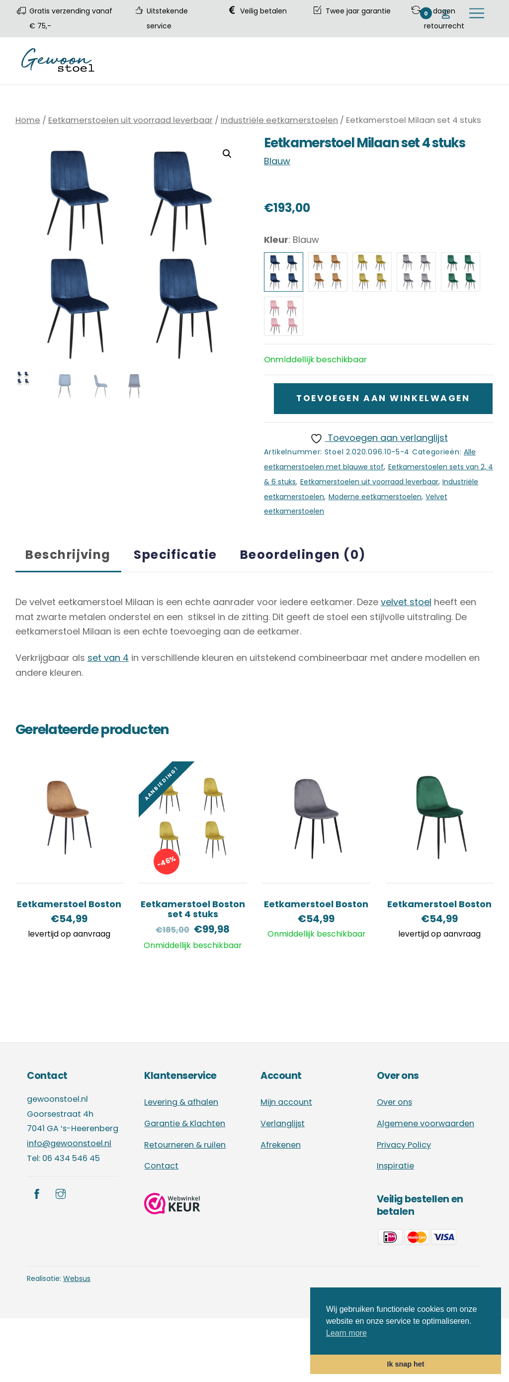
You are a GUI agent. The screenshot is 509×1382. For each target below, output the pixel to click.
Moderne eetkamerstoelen (375, 497)
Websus (76, 1278)
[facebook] (37, 1193)
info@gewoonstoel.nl (69, 1143)
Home (27, 120)
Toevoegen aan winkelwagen (383, 398)
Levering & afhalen (181, 1102)
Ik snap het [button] (405, 1364)
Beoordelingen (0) (303, 554)
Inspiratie (395, 1165)
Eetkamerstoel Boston (69, 904)
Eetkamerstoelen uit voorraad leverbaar (130, 120)
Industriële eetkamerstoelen (279, 120)
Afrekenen (280, 1145)
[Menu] (477, 13)
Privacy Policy (404, 1145)
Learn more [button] (346, 1333)
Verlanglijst (282, 1123)
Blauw (277, 161)
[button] (227, 154)
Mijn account (286, 1102)
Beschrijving (68, 554)
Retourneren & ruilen (185, 1145)
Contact (161, 1165)
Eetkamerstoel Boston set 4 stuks (193, 909)
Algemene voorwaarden (425, 1123)
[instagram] (61, 1193)
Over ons (394, 1102)
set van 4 (108, 657)
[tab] (68, 554)
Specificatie (175, 554)
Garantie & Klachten (184, 1123)
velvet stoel (406, 602)
